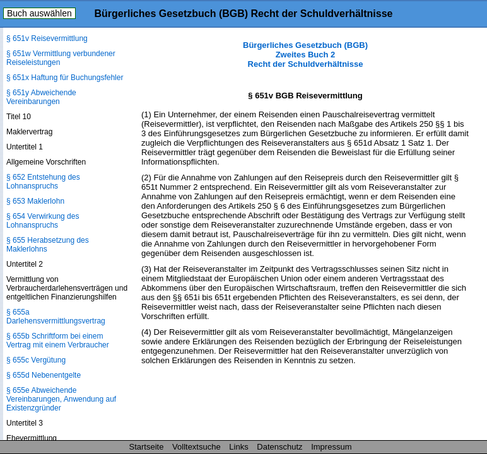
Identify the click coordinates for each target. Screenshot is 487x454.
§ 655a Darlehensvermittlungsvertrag (55, 316)
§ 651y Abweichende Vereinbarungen (41, 97)
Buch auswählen (39, 13)
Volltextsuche (196, 446)
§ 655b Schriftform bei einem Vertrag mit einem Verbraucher (57, 340)
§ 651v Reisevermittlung (47, 38)
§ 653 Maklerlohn (35, 201)
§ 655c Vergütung (36, 360)
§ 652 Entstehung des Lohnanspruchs (43, 181)
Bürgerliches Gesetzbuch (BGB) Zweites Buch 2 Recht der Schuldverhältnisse (305, 54)
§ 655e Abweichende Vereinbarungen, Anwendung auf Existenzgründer (61, 399)
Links (238, 446)
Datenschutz (279, 446)
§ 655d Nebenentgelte (43, 375)
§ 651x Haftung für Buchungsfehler (64, 77)
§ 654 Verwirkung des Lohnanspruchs (42, 221)
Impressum (331, 446)
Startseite (146, 446)
